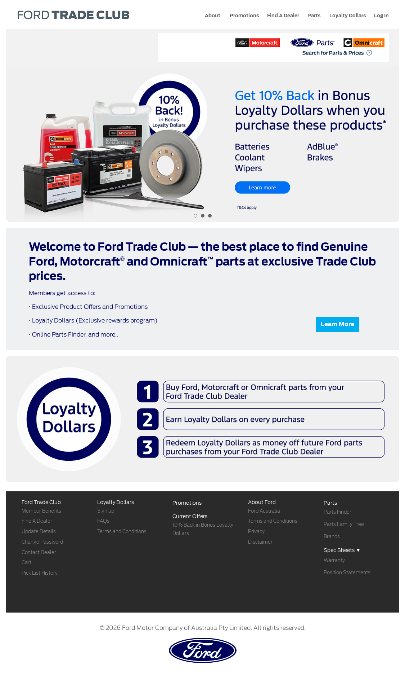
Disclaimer (260, 542)
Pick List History (40, 573)
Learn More (337, 324)
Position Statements (347, 572)
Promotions (244, 15)
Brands (332, 536)
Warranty (334, 560)
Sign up (105, 511)
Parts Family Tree (344, 524)
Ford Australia (264, 511)
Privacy (256, 531)
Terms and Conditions (122, 531)
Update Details (39, 531)
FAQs (103, 521)
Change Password (42, 542)
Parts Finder (337, 512)
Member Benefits (41, 511)
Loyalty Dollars (347, 15)
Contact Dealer (39, 552)
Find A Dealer (37, 521)
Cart (26, 562)
